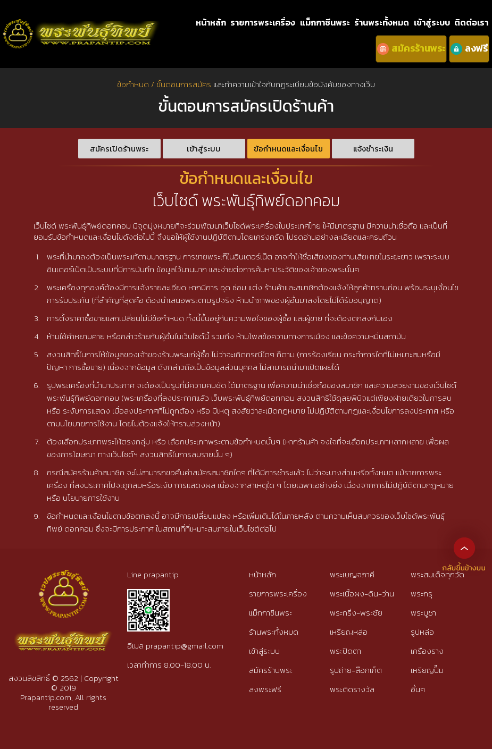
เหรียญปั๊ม (427, 670)
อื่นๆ (418, 689)
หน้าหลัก (211, 22)
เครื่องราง (427, 651)
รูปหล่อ (422, 632)
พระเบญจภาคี (352, 574)
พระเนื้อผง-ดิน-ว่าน (362, 593)
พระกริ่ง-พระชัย (356, 613)
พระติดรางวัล (352, 689)
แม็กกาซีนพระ (325, 22)
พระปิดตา (345, 651)
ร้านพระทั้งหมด (381, 22)
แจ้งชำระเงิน (373, 148)
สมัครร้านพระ (271, 670)
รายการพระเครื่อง (262, 22)
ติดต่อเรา (471, 22)
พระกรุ (421, 593)
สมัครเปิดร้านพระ (119, 148)
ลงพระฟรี (265, 689)
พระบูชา (423, 613)
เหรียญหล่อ (349, 632)
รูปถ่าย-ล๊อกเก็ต (356, 670)
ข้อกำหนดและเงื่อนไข (288, 148)
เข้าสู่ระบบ (432, 22)
